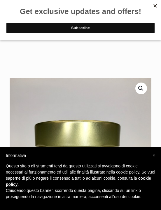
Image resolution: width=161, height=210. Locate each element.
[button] (141, 88)
